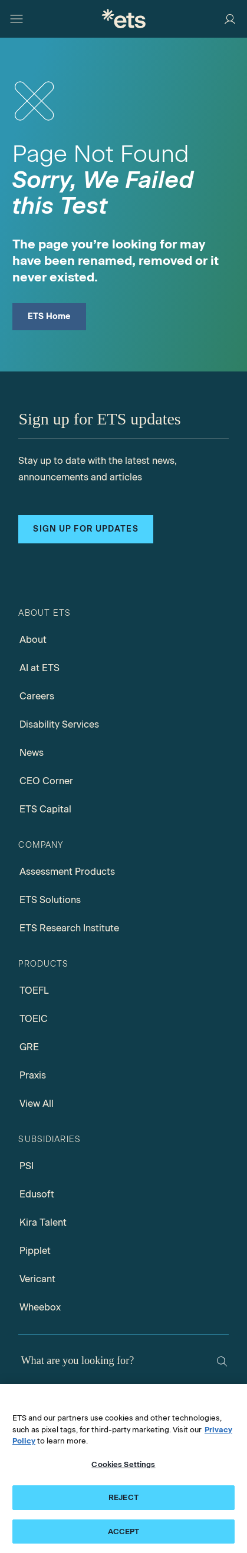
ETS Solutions (50, 899)
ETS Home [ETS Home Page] (49, 316)
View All (36, 1103)
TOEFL (34, 990)
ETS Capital (45, 809)
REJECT (123, 1502)
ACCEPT (124, 1536)
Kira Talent (43, 1222)
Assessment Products (67, 871)
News (31, 752)
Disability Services (59, 724)
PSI (26, 1166)
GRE (29, 1047)
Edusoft (36, 1194)
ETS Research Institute (69, 928)
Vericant (37, 1279)
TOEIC (33, 1018)
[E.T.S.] (124, 18)
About (33, 639)
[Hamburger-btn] (16, 19)
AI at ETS (39, 667)
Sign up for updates (85, 529)
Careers (36, 696)
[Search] (222, 1361)
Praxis (32, 1075)
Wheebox (40, 1307)
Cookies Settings (123, 1468)
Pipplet (35, 1250)
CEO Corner (46, 781)
